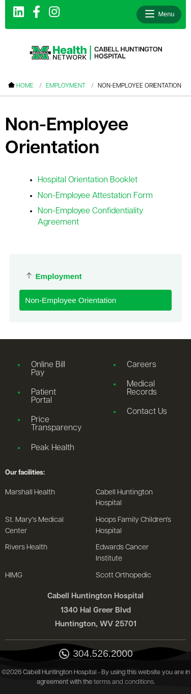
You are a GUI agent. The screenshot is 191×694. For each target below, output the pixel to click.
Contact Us (147, 412)
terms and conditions (124, 682)
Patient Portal (43, 396)
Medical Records (142, 388)
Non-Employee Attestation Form (95, 196)
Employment (66, 86)
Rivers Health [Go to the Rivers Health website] (26, 547)
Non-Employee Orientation (70, 300)
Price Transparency (56, 424)
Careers (141, 365)
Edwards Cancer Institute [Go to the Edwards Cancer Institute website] (122, 553)
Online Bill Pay (48, 369)
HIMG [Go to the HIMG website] (13, 575)
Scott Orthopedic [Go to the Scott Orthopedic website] (123, 575)
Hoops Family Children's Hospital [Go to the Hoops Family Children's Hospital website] (133, 525)
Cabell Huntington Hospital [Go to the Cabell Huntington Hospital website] (124, 498)
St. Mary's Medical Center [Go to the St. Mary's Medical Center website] (34, 525)
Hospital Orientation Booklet (88, 180)
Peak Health (52, 448)
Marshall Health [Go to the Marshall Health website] (30, 492)
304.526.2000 (95, 654)
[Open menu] (159, 14)
